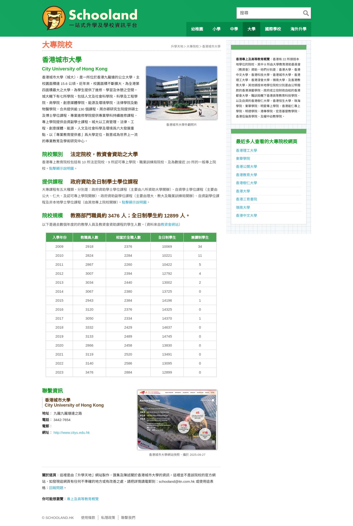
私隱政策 (108, 518)
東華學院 (243, 158)
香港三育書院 (246, 199)
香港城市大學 (211, 46)
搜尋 (244, 13)
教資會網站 (170, 224)
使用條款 (88, 518)
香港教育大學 (246, 175)
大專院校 (193, 46)
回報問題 (56, 488)
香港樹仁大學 (246, 183)
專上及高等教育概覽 (83, 499)
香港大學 (243, 191)
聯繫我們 (128, 518)
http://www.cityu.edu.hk (72, 432)
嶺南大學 (243, 207)
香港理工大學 (246, 150)
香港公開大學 (246, 167)
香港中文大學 (246, 215)
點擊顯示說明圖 (61, 168)
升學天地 (177, 46)
